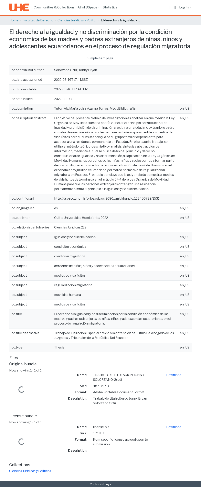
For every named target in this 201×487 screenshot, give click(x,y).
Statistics (110, 7)
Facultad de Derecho (38, 20)
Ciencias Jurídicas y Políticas (77, 20)
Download (173, 375)
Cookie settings (100, 484)
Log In (184, 7)
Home (13, 20)
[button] (175, 7)
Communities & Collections (54, 7)
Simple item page (100, 58)
